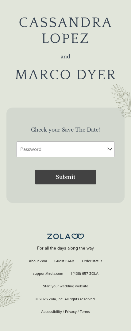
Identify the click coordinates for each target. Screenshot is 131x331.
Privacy (71, 312)
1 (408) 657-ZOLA (84, 274)
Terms (85, 312)
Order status (92, 261)
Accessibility (51, 312)
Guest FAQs (64, 261)
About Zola (38, 261)
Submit (65, 177)
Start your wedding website (65, 286)
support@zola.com (48, 274)
